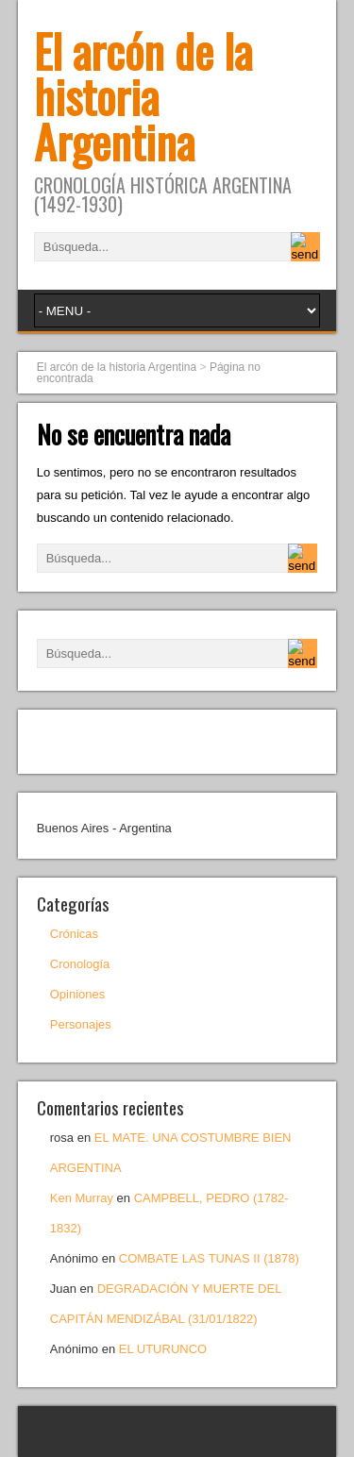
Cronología (80, 964)
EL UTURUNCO (163, 1349)
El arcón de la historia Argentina (143, 96)
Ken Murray (81, 1198)
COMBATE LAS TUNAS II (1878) (209, 1258)
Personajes (80, 1024)
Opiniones (78, 994)
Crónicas (74, 934)
